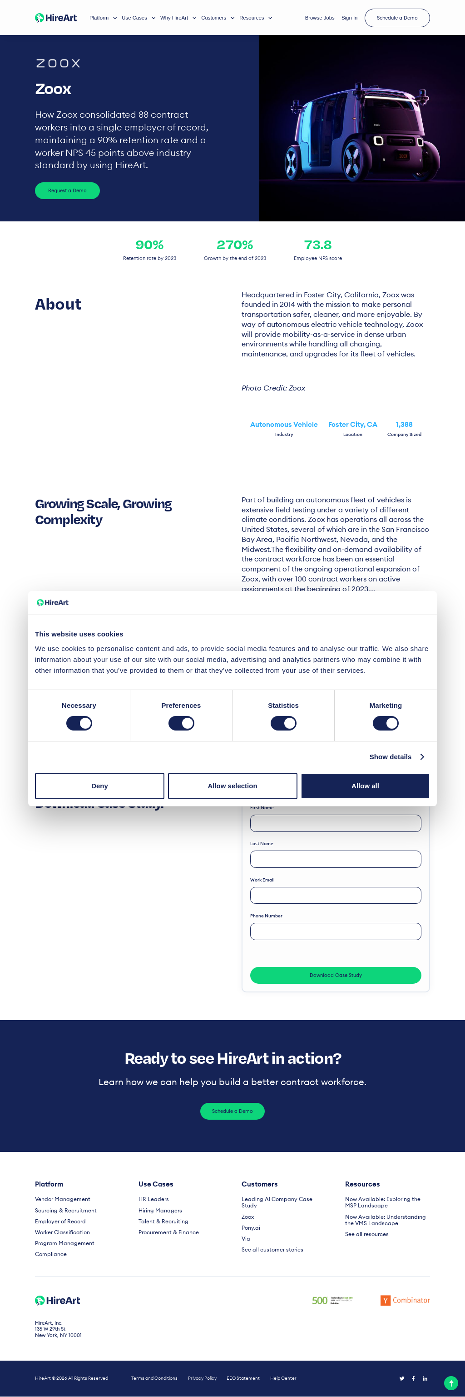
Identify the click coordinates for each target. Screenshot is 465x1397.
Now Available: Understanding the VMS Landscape (385, 1220)
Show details (391, 757)
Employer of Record (58, 1222)
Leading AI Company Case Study (281, 1200)
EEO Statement (243, 1379)
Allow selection (232, 786)
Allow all (365, 786)
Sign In (349, 17)
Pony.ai (250, 1222)
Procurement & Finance (166, 1233)
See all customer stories (269, 1244)
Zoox (247, 1211)
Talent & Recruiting (161, 1222)
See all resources (364, 1234)
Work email (263, 880)
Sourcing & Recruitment (62, 1211)
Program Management (61, 1244)
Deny (99, 786)
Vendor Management (59, 1200)
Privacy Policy (202, 1379)
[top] (451, 1383)
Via (246, 1233)
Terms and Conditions (154, 1379)
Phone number (267, 917)
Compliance (49, 1254)
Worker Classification (60, 1233)
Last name (262, 844)
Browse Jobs (320, 17)
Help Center (283, 1379)
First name (262, 808)
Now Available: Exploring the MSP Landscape (385, 1203)
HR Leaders (152, 1200)
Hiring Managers (158, 1211)
